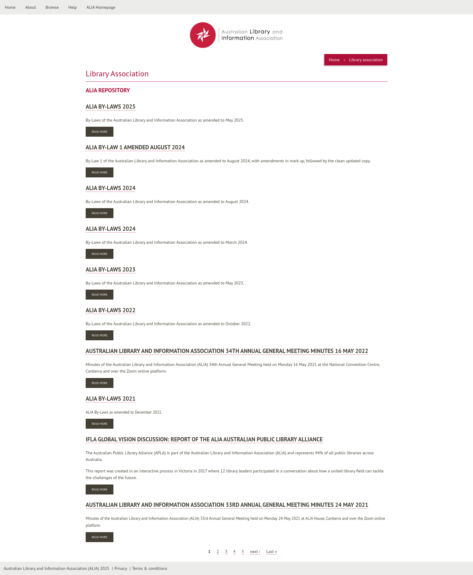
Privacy (120, 568)
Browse (52, 7)
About (30, 7)
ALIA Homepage (101, 7)
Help (72, 7)
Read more (102, 132)
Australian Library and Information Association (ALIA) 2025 (56, 568)
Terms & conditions (149, 568)
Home (10, 7)
